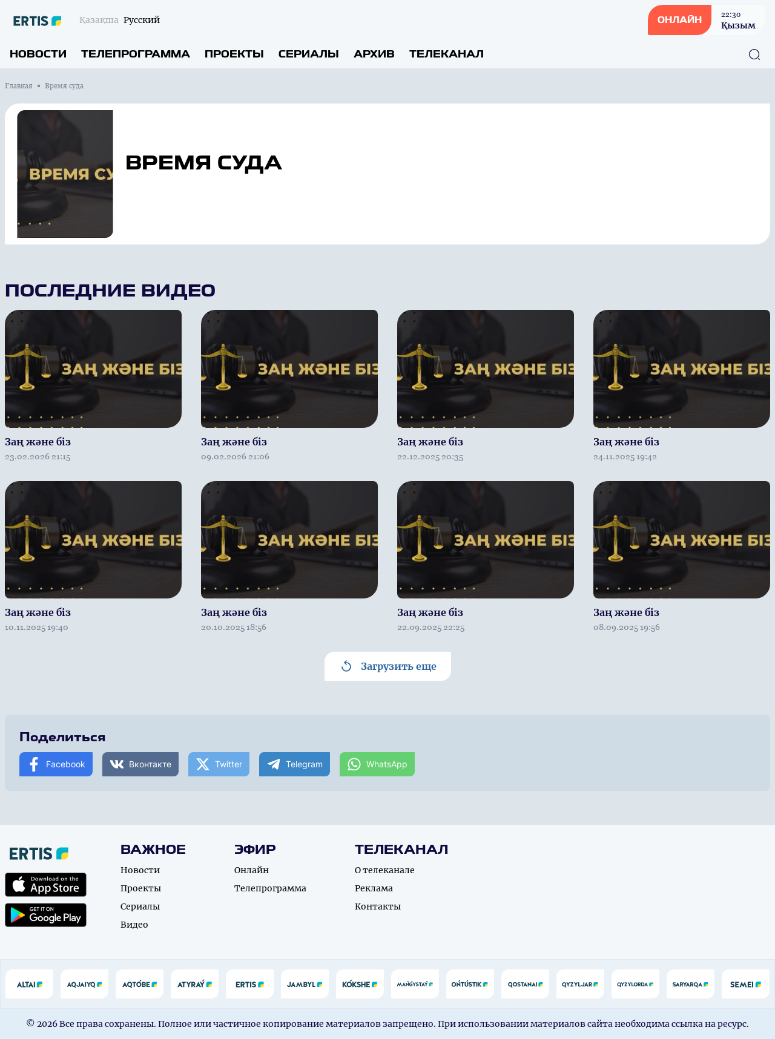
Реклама (374, 888)
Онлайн (251, 870)
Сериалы (309, 54)
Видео (134, 924)
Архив (374, 54)
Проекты (234, 54)
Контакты (378, 906)
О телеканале (385, 870)
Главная (19, 86)
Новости (38, 54)
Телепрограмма (135, 54)
